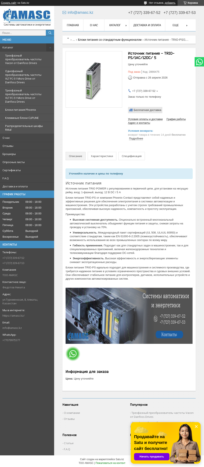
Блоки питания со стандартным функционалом (110, 39)
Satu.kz (120, 459)
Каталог (7, 47)
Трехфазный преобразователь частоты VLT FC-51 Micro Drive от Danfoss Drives (23, 95)
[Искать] (50, 33)
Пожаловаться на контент (110, 463)
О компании (72, 413)
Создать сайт (8, 2)
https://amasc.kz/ (13, 315)
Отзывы (7, 146)
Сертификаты (11, 170)
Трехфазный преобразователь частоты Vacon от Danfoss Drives (23, 59)
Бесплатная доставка (147, 110)
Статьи (68, 443)
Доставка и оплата (15, 186)
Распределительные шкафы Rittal (24, 127)
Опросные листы (13, 162)
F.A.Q (5, 178)
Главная (73, 25)
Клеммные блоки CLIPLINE (22, 118)
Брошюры (9, 154)
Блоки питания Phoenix (20, 110)
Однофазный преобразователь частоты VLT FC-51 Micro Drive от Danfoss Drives (23, 76)
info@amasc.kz (12, 328)
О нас (6, 138)
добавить (170, 2)
